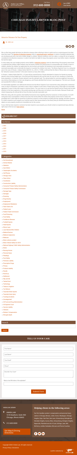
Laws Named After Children (11, 230)
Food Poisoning (7, 214)
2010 (4, 151)
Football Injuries (7, 222)
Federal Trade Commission (11, 211)
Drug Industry (7, 199)
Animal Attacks (7, 163)
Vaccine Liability (8, 307)
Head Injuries (7, 224)
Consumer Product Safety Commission (14, 188)
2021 (4, 125)
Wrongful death (7, 315)
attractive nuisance (40, 62)
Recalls (5, 271)
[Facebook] (35, 433)
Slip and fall (6, 279)
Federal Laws (7, 209)
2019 (4, 131)
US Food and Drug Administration (12, 302)
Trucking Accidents (8, 297)
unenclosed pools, (42, 54)
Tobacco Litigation (8, 286)
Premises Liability (8, 260)
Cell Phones (6, 173)
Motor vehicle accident (9, 240)
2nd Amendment (8, 160)
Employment (6, 201)
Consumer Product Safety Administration (15, 186)
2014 (4, 141)
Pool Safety (6, 258)
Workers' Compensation (10, 312)
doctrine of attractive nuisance (22, 54)
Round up (6, 273)
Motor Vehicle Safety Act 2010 (12, 242)
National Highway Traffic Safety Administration (16, 245)
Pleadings (6, 255)
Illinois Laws (6, 227)
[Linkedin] (43, 433)
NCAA (5, 248)
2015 (4, 138)
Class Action (6, 178)
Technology (6, 284)
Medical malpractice (9, 235)
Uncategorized (7, 299)
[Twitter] (39, 433)
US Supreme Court (8, 304)
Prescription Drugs (8, 263)
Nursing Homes (7, 250)
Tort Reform (6, 289)
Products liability (8, 268)
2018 (4, 133)
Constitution (6, 181)
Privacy (5, 266)
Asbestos (6, 165)
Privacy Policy (7, 448)
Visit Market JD (69, 449)
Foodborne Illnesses (9, 219)
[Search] (38, 326)
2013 (4, 143)
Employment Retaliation (10, 204)
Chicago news (7, 175)
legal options (20, 107)
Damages (6, 193)
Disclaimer (15, 448)
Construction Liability (9, 183)
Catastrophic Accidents (10, 170)
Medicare (6, 237)
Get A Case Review (67, 4)
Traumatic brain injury (9, 294)
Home (3, 109)
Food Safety (6, 217)
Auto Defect (6, 168)
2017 (4, 136)
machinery (50, 54)
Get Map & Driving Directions (12, 432)
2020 (4, 128)
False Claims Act (8, 206)
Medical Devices (8, 232)
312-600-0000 (41, 5)
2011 (4, 149)
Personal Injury (7, 253)
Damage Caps (7, 191)
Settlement (6, 276)
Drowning (6, 196)
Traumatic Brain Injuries (10, 291)
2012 (4, 146)
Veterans (5, 309)
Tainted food (6, 281)
